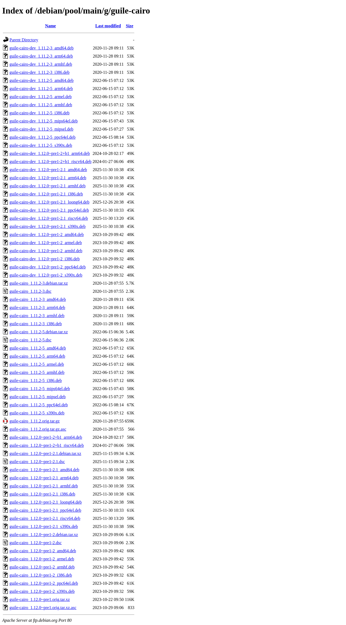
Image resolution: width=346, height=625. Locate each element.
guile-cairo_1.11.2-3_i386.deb (35, 323)
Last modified (108, 26)
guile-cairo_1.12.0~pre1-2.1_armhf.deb (43, 486)
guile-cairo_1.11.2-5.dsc (30, 340)
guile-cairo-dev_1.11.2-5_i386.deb (39, 113)
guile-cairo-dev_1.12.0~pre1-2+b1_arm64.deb (49, 153)
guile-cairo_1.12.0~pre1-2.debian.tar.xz (43, 534)
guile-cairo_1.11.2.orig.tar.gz (34, 421)
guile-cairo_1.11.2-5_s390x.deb (36, 413)
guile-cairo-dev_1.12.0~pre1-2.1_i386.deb (46, 194)
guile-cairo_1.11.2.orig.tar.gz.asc (37, 429)
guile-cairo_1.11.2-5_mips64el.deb (39, 388)
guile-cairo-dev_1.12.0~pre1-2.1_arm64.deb (47, 177)
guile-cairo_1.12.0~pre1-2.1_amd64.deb (44, 469)
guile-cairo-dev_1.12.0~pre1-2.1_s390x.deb (47, 226)
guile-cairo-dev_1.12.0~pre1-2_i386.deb (44, 259)
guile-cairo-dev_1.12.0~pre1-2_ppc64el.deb (47, 267)
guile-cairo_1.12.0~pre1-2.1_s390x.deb (43, 526)
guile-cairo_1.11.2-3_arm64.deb (37, 307)
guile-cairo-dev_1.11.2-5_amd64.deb (41, 80)
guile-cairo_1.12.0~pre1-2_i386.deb (40, 575)
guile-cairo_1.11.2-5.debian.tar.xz (38, 332)
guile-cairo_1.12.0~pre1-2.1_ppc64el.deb (45, 510)
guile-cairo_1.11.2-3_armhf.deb (36, 315)
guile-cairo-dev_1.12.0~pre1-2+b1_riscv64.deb (50, 161)
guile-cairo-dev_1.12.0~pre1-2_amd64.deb (46, 234)
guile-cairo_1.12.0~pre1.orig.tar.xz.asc (42, 607)
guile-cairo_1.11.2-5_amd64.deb (37, 348)
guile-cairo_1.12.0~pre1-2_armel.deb (41, 559)
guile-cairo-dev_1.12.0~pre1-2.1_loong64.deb (49, 202)
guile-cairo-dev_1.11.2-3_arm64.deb (41, 56)
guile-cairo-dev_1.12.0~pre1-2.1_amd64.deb (48, 169)
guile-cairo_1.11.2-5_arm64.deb (37, 356)
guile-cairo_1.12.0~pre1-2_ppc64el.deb (43, 583)
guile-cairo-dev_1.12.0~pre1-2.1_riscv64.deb (48, 218)
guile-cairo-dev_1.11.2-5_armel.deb (40, 96)
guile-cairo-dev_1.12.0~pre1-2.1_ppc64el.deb (49, 210)
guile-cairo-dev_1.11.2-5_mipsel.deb (41, 129)
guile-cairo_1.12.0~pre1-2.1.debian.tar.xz (45, 453)
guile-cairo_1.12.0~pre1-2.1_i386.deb (42, 494)
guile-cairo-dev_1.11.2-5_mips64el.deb (43, 121)
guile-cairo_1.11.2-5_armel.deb (36, 364)
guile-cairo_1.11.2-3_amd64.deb (37, 299)
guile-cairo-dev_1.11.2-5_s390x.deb (40, 145)
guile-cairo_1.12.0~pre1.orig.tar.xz (39, 599)
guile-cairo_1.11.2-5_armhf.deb (36, 372)
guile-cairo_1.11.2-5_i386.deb (35, 380)
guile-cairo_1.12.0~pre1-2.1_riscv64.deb (44, 518)
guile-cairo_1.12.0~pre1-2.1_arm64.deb (44, 478)
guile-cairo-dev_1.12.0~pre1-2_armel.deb (45, 242)
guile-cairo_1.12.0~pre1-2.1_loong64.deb (45, 502)
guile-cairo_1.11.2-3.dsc (30, 291)
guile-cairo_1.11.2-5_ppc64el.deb (38, 405)
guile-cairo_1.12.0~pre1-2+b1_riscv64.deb (46, 445)
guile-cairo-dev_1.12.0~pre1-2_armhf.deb (45, 250)
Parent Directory (23, 40)
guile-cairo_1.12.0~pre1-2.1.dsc (37, 461)
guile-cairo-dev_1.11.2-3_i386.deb (39, 72)
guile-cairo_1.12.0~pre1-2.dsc (35, 542)
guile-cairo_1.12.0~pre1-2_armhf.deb (42, 567)
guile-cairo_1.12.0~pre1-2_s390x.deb (42, 591)
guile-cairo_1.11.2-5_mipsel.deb (37, 396)
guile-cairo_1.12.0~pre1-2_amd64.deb (42, 550)
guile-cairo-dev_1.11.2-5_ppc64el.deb (42, 137)
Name (50, 26)
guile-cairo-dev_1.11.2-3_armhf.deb (40, 64)
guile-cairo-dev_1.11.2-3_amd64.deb (41, 48)
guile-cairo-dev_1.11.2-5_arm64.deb (41, 88)
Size (129, 26)
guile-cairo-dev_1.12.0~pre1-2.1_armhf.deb (47, 186)
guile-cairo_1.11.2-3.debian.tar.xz (38, 283)
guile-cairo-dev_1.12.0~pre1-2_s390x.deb (45, 275)
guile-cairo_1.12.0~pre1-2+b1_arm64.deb (45, 437)
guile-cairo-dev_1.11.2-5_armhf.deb (40, 104)
